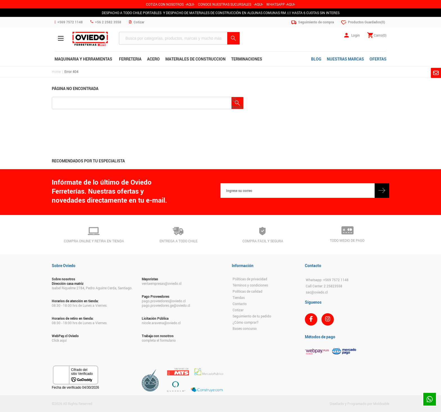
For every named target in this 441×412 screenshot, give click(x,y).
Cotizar (238, 310)
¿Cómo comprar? (245, 322)
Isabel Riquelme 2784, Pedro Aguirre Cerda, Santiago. (92, 288)
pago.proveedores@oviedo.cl (164, 301)
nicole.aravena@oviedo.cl (161, 323)
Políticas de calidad (247, 291)
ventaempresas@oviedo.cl (161, 283)
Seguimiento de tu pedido (252, 316)
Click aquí (59, 340)
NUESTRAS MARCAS (345, 59)
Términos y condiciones (250, 285)
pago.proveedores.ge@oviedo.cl (166, 305)
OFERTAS (378, 59)
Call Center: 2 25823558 (324, 286)
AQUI (258, 4)
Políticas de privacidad (250, 279)
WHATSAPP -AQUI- (280, 4)
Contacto (240, 303)
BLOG (316, 59)
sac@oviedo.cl (317, 292)
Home (56, 71)
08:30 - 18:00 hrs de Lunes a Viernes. (79, 305)
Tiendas (239, 297)
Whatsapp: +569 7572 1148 (327, 279)
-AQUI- (189, 4)
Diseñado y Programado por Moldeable (359, 403)
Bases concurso (245, 328)
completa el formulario (159, 340)
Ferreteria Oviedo (90, 39)
